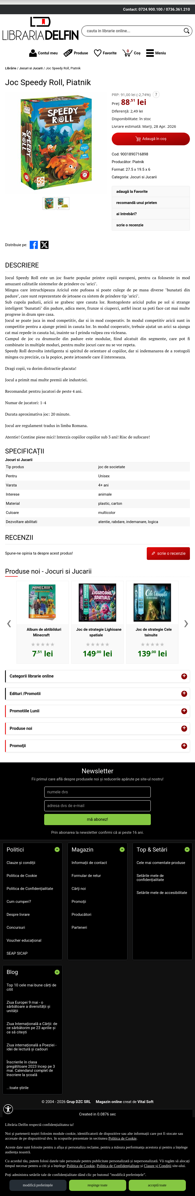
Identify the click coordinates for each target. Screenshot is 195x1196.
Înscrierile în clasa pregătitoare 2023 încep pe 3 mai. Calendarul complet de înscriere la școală (31, 1103)
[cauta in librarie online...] (131, 65)
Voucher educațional (24, 974)
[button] (156, 87)
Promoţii (79, 936)
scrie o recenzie (129, 259)
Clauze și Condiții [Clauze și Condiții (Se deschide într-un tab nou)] (157, 1166)
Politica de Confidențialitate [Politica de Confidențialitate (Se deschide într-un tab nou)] (118, 1166)
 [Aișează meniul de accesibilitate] (8, 1109)
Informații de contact (89, 897)
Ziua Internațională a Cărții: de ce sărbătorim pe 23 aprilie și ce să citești (32, 1062)
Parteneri (79, 961)
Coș (131, 87)
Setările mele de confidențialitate (150, 912)
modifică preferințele (38, 1185)
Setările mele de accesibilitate (162, 927)
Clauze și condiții (21, 897)
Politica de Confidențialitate (30, 923)
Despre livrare (18, 949)
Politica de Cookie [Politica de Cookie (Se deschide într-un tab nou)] (122, 1138)
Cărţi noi (79, 923)
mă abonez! (97, 853)
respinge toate (97, 1185)
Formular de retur (86, 910)
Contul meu (43, 87)
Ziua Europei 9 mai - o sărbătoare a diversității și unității (28, 1040)
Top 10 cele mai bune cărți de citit (31, 1021)
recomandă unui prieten (136, 237)
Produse (75, 87)
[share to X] (44, 279)
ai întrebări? (126, 248)
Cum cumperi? (19, 936)
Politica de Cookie (22, 910)
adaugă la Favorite (132, 226)
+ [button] (184, 711)
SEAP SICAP (17, 987)
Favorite (105, 87)
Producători (81, 949)
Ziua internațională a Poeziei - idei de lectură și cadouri (32, 1081)
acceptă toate (157, 1185)
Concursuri (16, 961)
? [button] (156, 129)
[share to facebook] (34, 279)
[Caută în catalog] (186, 65)
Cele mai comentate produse (161, 897)
